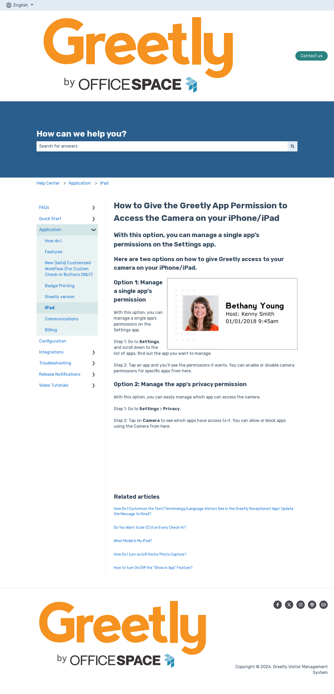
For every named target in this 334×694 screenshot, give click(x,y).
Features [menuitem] (53, 251)
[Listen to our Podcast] (312, 605)
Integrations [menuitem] (51, 352)
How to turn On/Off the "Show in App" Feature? (153, 568)
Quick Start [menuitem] (50, 218)
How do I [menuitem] (53, 240)
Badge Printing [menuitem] (60, 285)
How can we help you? (82, 134)
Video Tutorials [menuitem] (53, 385)
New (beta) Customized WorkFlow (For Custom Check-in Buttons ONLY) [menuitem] (68, 268)
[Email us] (323, 605)
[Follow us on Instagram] (300, 605)
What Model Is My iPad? (133, 541)
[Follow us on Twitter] (289, 605)
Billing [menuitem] (51, 329)
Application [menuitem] (50, 229)
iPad (104, 183)
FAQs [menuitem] (44, 207)
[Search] (292, 146)
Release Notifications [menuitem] (59, 374)
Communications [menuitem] (61, 318)
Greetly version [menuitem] (60, 296)
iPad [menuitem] (50, 307)
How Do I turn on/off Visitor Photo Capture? (150, 554)
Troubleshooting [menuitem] (55, 363)
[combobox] (162, 146)
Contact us (312, 55)
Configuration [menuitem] (52, 341)
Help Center (48, 183)
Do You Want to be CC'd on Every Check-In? (150, 527)
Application (80, 183)
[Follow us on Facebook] (277, 605)
